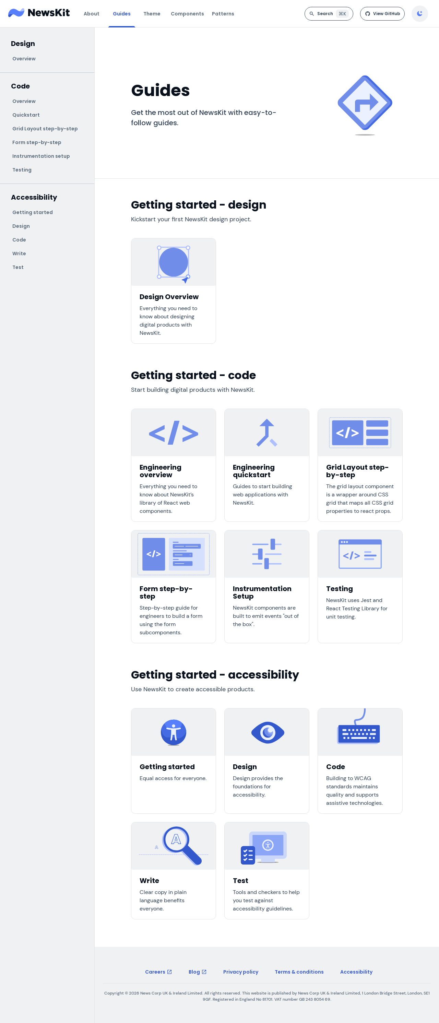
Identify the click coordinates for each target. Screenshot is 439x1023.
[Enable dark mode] (420, 13)
